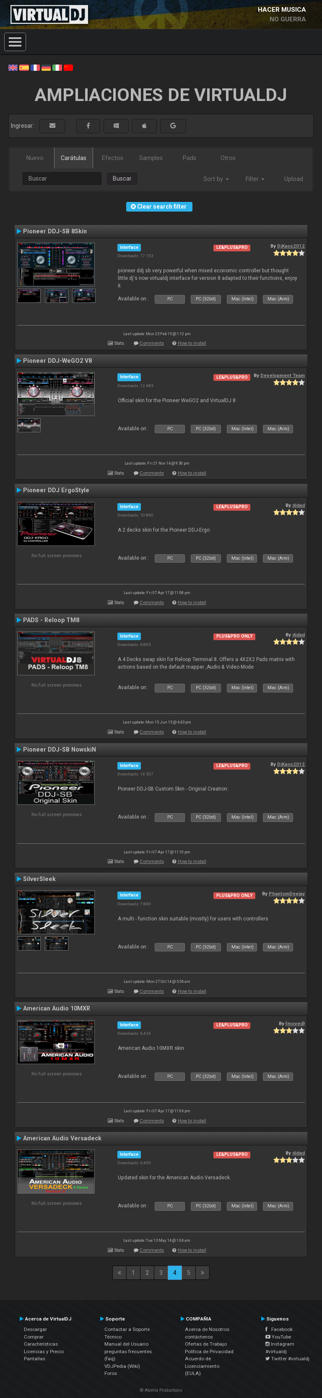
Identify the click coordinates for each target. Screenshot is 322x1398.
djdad (298, 505)
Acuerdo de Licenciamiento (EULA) (202, 1366)
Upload (293, 179)
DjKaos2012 (291, 246)
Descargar (35, 1329)
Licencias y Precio (44, 1351)
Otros (228, 158)
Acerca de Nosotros (207, 1329)
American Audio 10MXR (56, 1008)
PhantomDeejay (287, 894)
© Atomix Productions (161, 1390)
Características (41, 1344)
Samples (151, 158)
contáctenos (199, 1337)
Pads (189, 158)
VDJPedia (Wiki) (122, 1366)
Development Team (282, 375)
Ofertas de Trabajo (206, 1344)
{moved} (295, 1023)
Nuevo (35, 158)
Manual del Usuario (126, 1344)
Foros (110, 1373)
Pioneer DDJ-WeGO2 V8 (57, 360)
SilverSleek (39, 879)
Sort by (216, 179)
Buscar (122, 178)
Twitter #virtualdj (287, 1359)
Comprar (34, 1337)
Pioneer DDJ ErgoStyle (56, 490)
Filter (255, 179)
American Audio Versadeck (62, 1138)
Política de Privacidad (209, 1351)
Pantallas (34, 1359)
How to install (192, 343)
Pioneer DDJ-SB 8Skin (55, 231)
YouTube (278, 1337)
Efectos (112, 158)
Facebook (279, 1329)
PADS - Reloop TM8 (51, 620)
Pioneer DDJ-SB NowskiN (59, 749)
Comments (152, 343)
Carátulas (73, 158)
